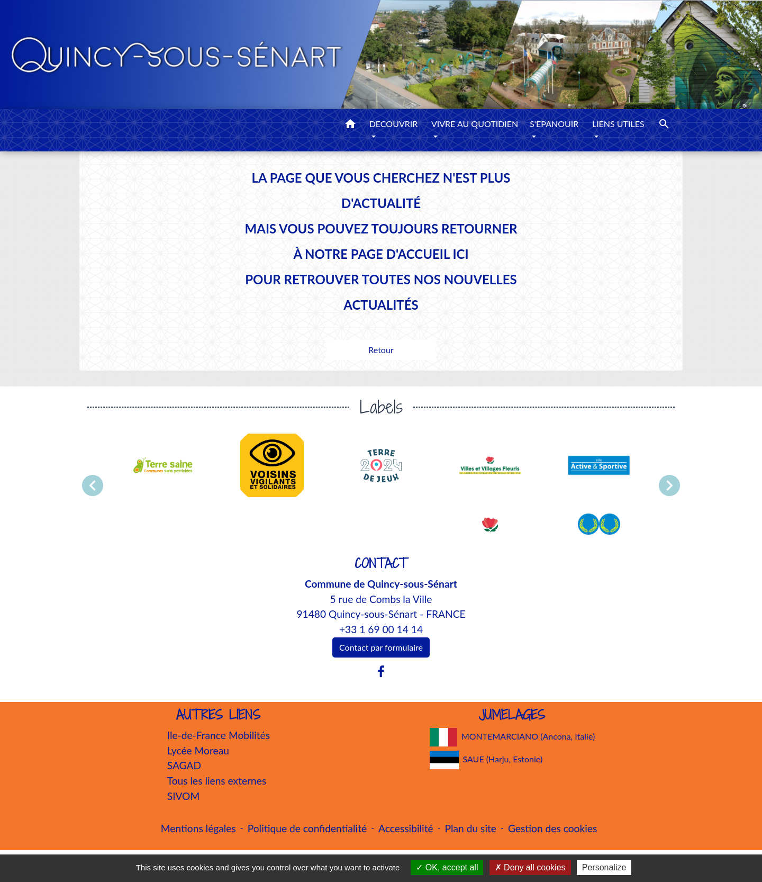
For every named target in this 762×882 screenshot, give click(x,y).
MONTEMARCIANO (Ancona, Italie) (512, 737)
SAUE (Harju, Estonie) (486, 760)
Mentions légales (198, 828)
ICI (460, 254)
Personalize (604, 867)
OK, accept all (447, 867)
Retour (380, 350)
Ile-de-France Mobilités (218, 735)
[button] (350, 125)
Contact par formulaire (381, 647)
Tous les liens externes (217, 781)
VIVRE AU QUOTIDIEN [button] (474, 124)
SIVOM (183, 796)
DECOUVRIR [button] (393, 124)
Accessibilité (405, 828)
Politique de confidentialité (307, 828)
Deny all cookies (530, 867)
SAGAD (184, 765)
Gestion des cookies (552, 828)
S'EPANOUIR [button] (554, 124)
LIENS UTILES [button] (618, 124)
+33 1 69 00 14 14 (381, 629)
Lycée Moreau (198, 750)
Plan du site (470, 828)
